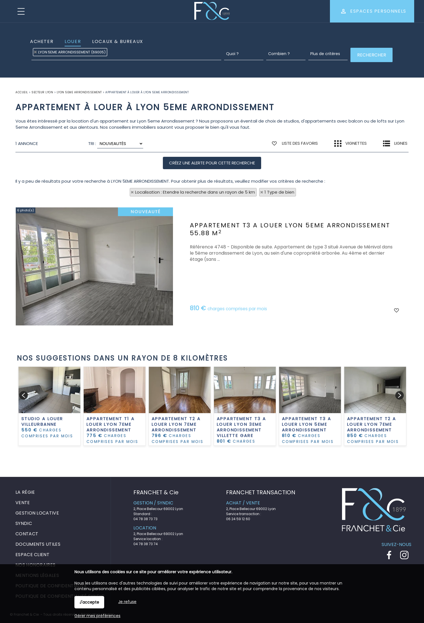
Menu (21, 11)
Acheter (41, 41)
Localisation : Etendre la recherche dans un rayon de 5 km (195, 192)
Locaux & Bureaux (117, 41)
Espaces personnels (378, 11)
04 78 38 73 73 (145, 518)
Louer (73, 41)
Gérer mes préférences (97, 616)
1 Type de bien (279, 192)
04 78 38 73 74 (145, 544)
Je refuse (127, 601)
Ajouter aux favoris (396, 373)
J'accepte (89, 602)
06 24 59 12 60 (238, 518)
